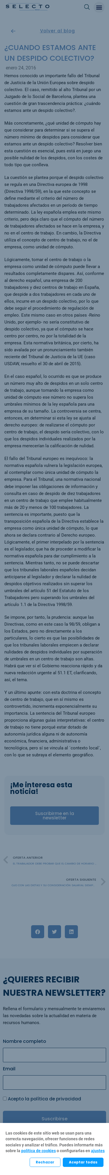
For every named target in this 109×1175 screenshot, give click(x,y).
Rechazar (45, 1162)
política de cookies (38, 1150)
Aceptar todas (83, 1162)
